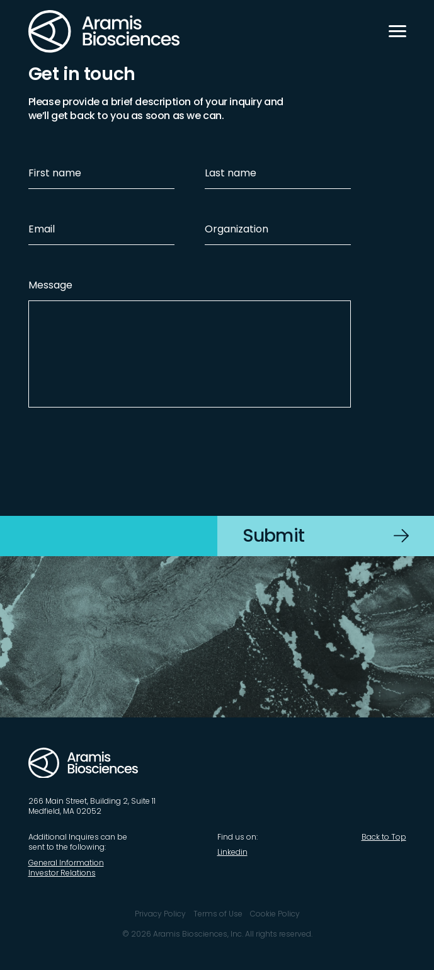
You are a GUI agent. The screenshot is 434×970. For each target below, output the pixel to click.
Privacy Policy (160, 913)
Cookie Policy (275, 913)
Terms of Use (218, 913)
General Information (66, 862)
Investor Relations (62, 872)
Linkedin (232, 852)
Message (50, 285)
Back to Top (384, 836)
